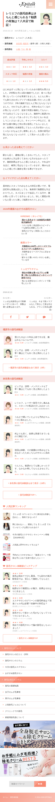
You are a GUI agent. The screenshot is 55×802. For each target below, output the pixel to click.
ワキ (23, 49)
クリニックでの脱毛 (13, 711)
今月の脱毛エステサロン (15, 667)
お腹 (18, 49)
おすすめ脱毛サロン (13, 673)
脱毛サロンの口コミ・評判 (16, 654)
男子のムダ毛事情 (12, 698)
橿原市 (26, 44)
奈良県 (19, 44)
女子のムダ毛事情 (12, 692)
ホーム (5, 797)
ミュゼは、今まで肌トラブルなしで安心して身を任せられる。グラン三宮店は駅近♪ (40, 305)
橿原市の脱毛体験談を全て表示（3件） (28, 368)
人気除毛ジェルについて (15, 705)
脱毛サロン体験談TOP (28, 638)
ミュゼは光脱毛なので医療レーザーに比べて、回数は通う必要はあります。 (14, 304)
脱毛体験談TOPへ (28, 495)
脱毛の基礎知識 (11, 686)
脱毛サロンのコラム (13, 661)
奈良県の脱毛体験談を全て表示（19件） (28, 483)
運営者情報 (14, 797)
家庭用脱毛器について (14, 717)
